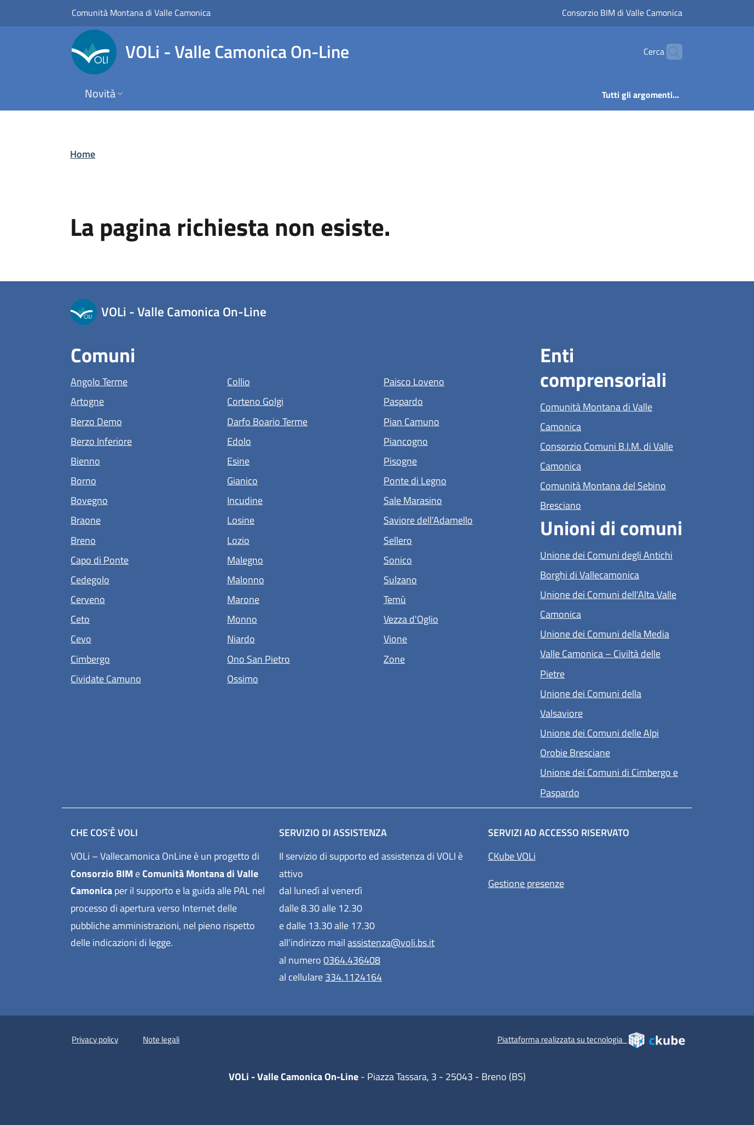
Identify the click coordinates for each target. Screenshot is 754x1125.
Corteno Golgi (298, 400)
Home (82, 154)
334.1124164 (353, 977)
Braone (136, 519)
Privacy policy (95, 1039)
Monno (292, 618)
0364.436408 (351, 960)
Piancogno (455, 440)
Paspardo (454, 400)
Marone (293, 598)
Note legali (161, 1039)
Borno (134, 479)
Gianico (292, 479)
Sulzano (451, 578)
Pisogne (451, 459)
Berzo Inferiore (142, 440)
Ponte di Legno (455, 479)
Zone (445, 658)
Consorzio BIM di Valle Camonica (622, 12)
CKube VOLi (512, 856)
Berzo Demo (142, 420)
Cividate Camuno (142, 677)
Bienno (136, 459)
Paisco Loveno (455, 380)
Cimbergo (141, 658)
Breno (133, 539)
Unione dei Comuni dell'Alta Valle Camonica (611, 604)
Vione (446, 637)
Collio (289, 380)
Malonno (296, 578)
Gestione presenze (526, 883)
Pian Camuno (455, 420)
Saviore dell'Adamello (455, 519)
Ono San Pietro (298, 658)
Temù (445, 598)
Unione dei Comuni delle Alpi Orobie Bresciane (611, 743)
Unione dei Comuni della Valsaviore (611, 703)
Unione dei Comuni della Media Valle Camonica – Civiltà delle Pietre (604, 654)
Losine (291, 519)
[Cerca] (669, 52)
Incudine (295, 499)
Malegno (295, 558)
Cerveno (138, 598)
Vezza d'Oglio (455, 618)
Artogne (138, 400)
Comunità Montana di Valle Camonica (141, 12)
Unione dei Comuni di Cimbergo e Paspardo (610, 782)
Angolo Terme (142, 380)
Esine (288, 459)
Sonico (448, 558)
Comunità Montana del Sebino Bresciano (611, 495)
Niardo (291, 637)
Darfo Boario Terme (298, 420)
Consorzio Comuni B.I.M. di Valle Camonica (611, 456)
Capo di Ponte (142, 558)
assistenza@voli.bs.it (390, 942)
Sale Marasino (455, 499)
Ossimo (293, 677)
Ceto (130, 618)
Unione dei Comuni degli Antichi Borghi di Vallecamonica (611, 565)
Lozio (288, 539)
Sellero (448, 539)
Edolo (289, 440)
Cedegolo (140, 578)
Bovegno (139, 499)
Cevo (131, 637)
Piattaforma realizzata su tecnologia (591, 1039)
